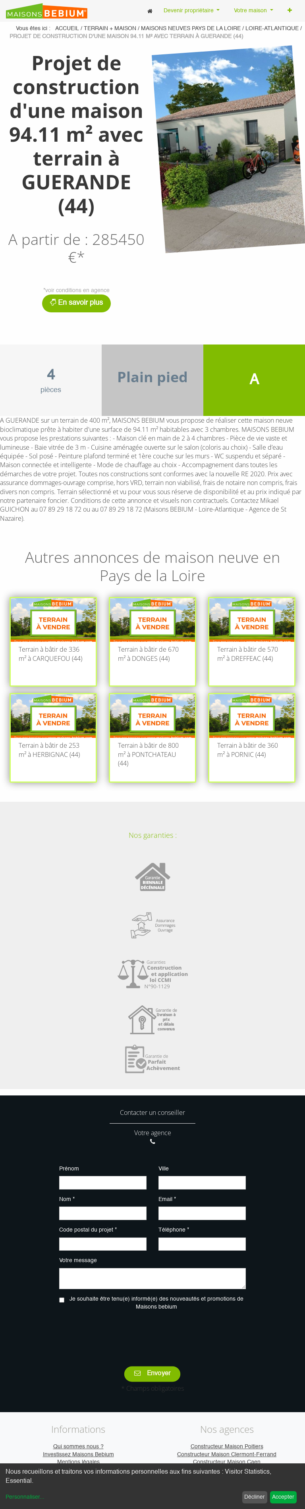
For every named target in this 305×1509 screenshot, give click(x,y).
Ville (163, 1169)
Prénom (69, 1169)
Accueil (67, 28)
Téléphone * (173, 1230)
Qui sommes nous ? (78, 1446)
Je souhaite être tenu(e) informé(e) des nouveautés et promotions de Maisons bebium (156, 1303)
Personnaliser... (25, 1497)
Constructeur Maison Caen (227, 1462)
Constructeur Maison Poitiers (227, 1446)
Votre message (78, 1260)
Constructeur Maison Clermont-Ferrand (226, 1454)
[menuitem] (149, 11)
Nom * (67, 1199)
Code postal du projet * (88, 1230)
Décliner (254, 1497)
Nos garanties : (153, 835)
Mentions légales (78, 1462)
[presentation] (152, 1332)
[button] (289, 11)
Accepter (283, 1497)
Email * (167, 1199)
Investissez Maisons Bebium (78, 1454)
